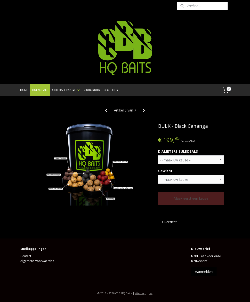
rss (150, 293)
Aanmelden (204, 271)
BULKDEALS (40, 90)
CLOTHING (111, 90)
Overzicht (169, 222)
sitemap (140, 293)
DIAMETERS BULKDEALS (178, 151)
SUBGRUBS (92, 90)
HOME (24, 90)
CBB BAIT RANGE (66, 90)
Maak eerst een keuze (191, 198)
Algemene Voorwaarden (37, 261)
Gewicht (165, 170)
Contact (25, 256)
